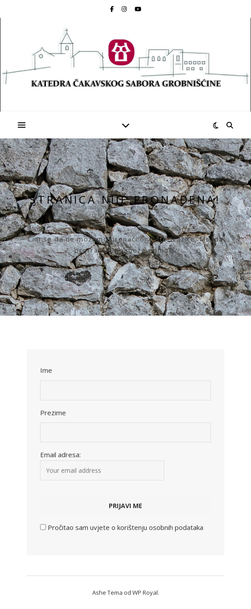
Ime (46, 370)
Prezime (53, 412)
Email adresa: (102, 465)
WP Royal (145, 592)
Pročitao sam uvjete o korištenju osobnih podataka (125, 527)
